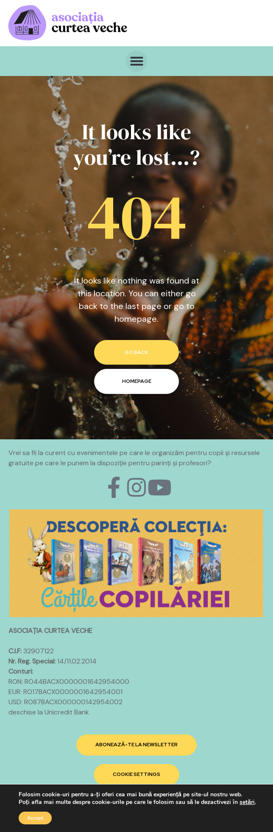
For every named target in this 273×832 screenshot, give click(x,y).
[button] (136, 61)
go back (136, 352)
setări (247, 802)
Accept (35, 818)
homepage (136, 381)
